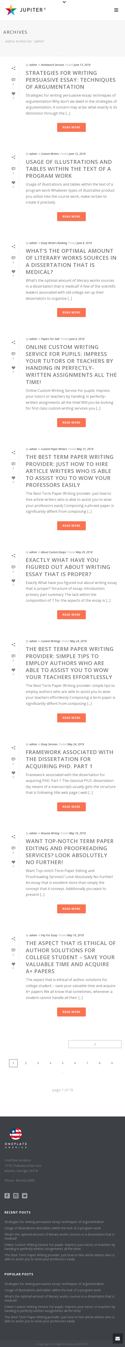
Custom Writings (50, 641)
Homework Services (52, 65)
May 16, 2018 (77, 833)
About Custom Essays (53, 552)
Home (62, 53)
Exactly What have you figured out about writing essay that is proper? (68, 566)
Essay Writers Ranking (54, 243)
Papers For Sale (50, 339)
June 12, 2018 (77, 154)
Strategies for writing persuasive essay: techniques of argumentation (71, 79)
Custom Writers (50, 154)
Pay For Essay (49, 935)
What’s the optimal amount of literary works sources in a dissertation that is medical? (71, 261)
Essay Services (49, 744)
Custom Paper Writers (54, 449)
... (62, 1072)
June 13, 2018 (82, 65)
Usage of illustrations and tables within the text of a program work (69, 168)
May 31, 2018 (85, 449)
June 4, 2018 (84, 243)
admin (33, 65)
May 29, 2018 (84, 552)
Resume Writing (50, 833)
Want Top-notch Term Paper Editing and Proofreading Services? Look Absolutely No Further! (70, 851)
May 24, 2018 (78, 641)
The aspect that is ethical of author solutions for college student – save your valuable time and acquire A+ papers (71, 957)
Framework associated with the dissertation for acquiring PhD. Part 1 (70, 759)
